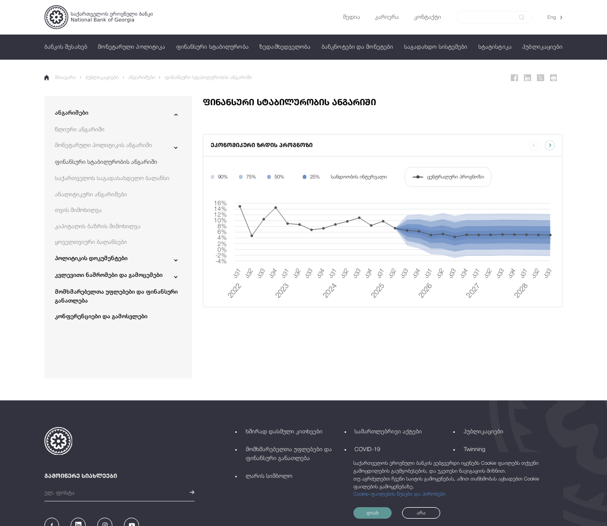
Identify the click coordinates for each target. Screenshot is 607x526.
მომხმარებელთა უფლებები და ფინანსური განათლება (116, 296)
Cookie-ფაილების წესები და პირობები (399, 494)
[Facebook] (514, 78)
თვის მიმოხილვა (78, 209)
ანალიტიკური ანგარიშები (91, 194)
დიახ (373, 513)
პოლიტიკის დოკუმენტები (91, 257)
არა (421, 513)
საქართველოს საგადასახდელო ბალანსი (112, 177)
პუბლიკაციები (102, 77)
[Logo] (98, 17)
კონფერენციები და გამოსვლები (101, 315)
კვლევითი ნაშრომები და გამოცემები (109, 274)
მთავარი (60, 77)
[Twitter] (540, 78)
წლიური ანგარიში (80, 129)
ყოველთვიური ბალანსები (91, 241)
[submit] (521, 17)
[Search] (490, 17)
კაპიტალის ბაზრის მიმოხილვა (98, 225)
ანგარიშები (141, 77)
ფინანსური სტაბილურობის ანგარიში (208, 77)
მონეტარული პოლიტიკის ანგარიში (103, 144)
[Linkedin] (527, 78)
